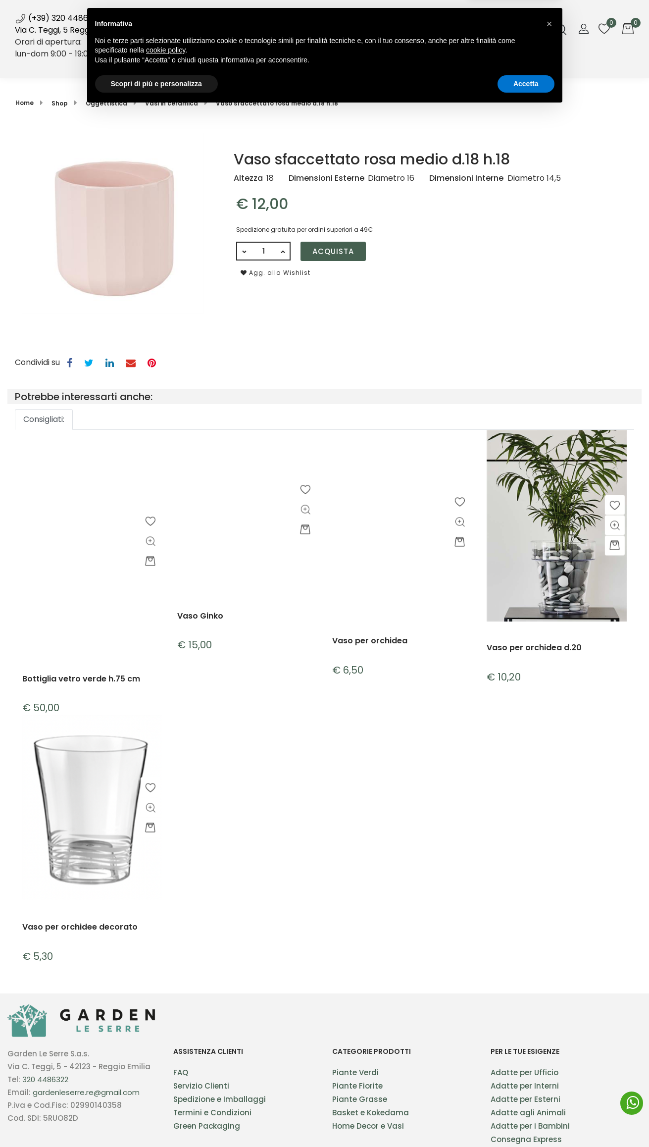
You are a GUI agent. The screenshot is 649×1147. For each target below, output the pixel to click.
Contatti (455, 63)
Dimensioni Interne (466, 178)
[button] (232, 64)
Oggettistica (106, 103)
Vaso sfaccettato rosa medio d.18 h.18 (277, 103)
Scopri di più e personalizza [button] (156, 1120)
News (315, 60)
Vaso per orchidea (369, 641)
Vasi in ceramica (171, 103)
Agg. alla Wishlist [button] (275, 272)
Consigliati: (43, 419)
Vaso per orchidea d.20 (534, 648)
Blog (359, 63)
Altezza (248, 178)
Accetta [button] (526, 1120)
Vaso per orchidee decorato (80, 927)
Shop (232, 63)
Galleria (403, 63)
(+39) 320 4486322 (58, 18)
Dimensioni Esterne (326, 178)
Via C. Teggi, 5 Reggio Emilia (67, 30)
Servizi (277, 63)
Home (188, 63)
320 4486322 (45, 1079)
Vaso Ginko (200, 616)
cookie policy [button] (165, 1087)
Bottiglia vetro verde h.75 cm (81, 679)
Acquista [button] (333, 251)
